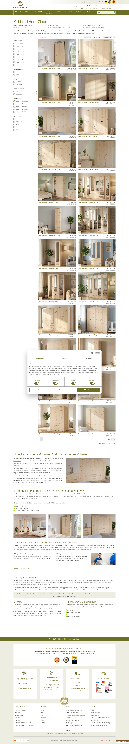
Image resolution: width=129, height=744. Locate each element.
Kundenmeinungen (20, 710)
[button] (77, 2)
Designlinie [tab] (16, 97)
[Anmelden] (104, 6)
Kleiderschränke (35, 15)
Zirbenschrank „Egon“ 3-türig (48, 201)
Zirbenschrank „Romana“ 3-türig (88, 168)
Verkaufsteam (19, 715)
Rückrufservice (25, 684)
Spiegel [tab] (15, 77)
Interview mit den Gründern (23, 722)
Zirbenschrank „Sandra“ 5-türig (88, 300)
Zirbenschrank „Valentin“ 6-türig (49, 168)
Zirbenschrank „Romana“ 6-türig (49, 135)
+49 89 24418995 (25, 679)
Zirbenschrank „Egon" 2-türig (48, 399)
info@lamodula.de (25, 689)
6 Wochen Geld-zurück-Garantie (75, 715)
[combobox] (106, 11)
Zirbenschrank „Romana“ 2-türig (49, 67)
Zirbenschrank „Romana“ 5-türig (88, 67)
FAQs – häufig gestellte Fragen (75, 710)
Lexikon (68, 730)
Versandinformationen (72, 720)
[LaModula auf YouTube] (102, 740)
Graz (41, 715)
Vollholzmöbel (26, 15)
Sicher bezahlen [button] (103, 678)
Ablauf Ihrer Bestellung (72, 712)
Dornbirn (43, 722)
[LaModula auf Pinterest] (106, 740)
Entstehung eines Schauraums (24, 725)
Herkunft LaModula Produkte (74, 725)
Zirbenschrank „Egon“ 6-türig (48, 333)
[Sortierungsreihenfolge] (114, 36)
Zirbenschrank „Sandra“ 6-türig (88, 201)
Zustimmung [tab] (40, 358)
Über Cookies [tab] (89, 358)
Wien (42, 712)
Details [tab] (64, 358)
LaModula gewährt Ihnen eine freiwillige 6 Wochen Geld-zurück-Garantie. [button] (51, 687)
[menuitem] (18, 11)
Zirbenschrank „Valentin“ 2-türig (88, 399)
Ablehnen (41, 390)
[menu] (53, 11)
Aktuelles (18, 717)
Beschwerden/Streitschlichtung (100, 722)
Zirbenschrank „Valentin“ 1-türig (49, 234)
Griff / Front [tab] (16, 115)
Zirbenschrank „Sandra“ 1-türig (49, 267)
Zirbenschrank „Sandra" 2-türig (88, 267)
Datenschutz (95, 715)
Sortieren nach (98, 36)
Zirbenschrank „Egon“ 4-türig (87, 333)
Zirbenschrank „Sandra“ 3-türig (49, 300)
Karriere (17, 720)
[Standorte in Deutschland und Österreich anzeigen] (96, 6)
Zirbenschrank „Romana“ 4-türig (88, 101)
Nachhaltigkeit (70, 722)
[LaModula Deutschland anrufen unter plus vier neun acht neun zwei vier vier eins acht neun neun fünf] (76, 6)
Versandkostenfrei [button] (77, 678)
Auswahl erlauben (64, 390)
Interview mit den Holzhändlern (75, 728)
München (43, 710)
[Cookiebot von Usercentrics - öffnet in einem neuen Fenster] (92, 353)
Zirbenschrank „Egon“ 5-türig (87, 135)
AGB (92, 710)
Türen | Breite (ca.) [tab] (18, 39)
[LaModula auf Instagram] (114, 740)
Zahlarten (68, 717)
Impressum (94, 720)
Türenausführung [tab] (18, 68)
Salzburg (43, 717)
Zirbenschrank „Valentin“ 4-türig (88, 432)
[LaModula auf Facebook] (110, 740)
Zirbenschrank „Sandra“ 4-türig (88, 234)
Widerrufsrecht (95, 712)
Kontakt (17, 712)
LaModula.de (17, 15)
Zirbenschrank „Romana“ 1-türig (49, 101)
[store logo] (20, 5)
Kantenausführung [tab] (18, 87)
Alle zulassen (88, 390)
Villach (42, 720)
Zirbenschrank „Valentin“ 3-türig (49, 432)
